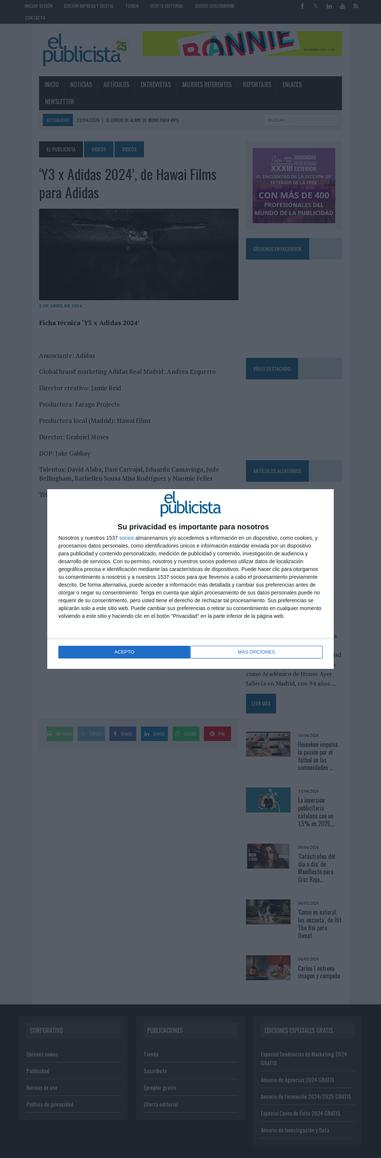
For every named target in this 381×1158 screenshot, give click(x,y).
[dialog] (190, 579)
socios (126, 538)
